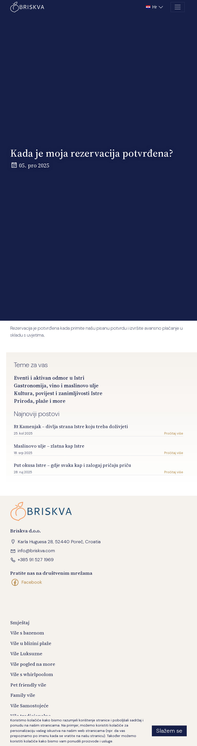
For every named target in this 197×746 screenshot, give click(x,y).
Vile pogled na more (32, 664)
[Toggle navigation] (178, 7)
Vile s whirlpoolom (31, 674)
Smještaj (19, 622)
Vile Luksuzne (26, 653)
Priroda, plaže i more (39, 401)
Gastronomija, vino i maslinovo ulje (56, 385)
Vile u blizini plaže (30, 643)
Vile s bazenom (27, 632)
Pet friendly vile (28, 684)
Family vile (22, 695)
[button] (155, 7)
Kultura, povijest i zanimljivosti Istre (58, 393)
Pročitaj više (173, 433)
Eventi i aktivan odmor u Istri (49, 378)
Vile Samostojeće (29, 705)
